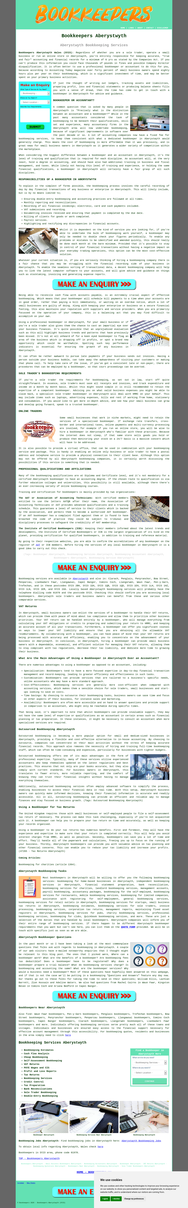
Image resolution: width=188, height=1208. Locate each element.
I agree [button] (105, 1199)
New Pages (31, 1183)
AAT (38, 545)
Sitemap (20, 1183)
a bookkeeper (111, 620)
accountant (112, 715)
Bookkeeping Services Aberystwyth (52, 1043)
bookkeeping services (121, 589)
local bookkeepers (96, 920)
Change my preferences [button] (134, 1199)
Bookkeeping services (33, 578)
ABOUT (140, 28)
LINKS (131, 28)
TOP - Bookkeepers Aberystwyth (39, 1158)
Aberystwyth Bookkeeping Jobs (141, 1141)
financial (129, 1028)
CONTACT (150, 28)
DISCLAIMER (162, 28)
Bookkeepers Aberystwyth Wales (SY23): (46, 52)
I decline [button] (116, 1199)
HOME (123, 28)
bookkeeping (114, 1031)
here (68, 1035)
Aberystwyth (80, 578)
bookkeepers (26, 596)
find (28, 1014)
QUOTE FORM (128, 927)
